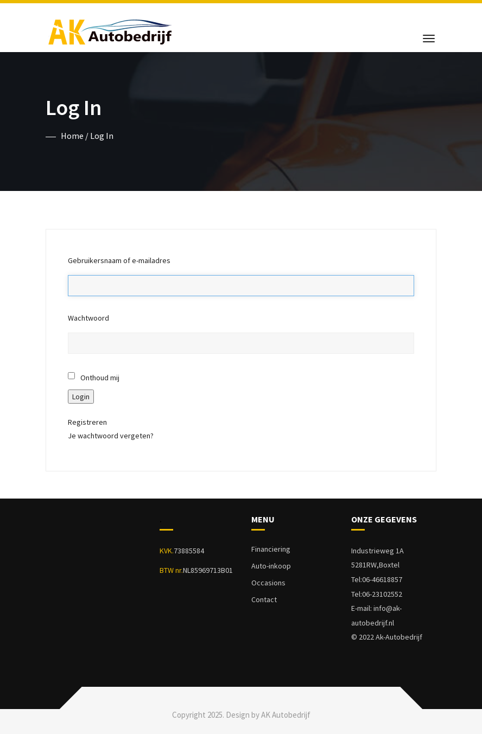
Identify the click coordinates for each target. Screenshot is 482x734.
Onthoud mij (99, 377)
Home (72, 135)
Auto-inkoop (271, 566)
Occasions (268, 583)
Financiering (270, 549)
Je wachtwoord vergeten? (111, 436)
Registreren (87, 422)
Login (81, 396)
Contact (264, 599)
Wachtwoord (88, 318)
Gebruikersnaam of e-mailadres (119, 260)
